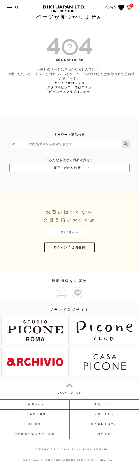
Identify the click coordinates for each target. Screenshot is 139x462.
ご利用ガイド (35, 404)
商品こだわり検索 (67, 167)
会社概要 (34, 424)
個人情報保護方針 (104, 424)
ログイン (111, 7)
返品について (104, 404)
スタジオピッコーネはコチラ (69, 87)
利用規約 (104, 434)
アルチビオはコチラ (69, 83)
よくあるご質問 (34, 414)
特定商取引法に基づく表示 (35, 434)
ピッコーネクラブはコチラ (69, 91)
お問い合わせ (104, 414)
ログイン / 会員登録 (69, 247)
